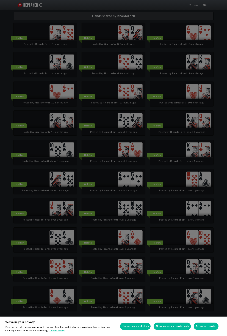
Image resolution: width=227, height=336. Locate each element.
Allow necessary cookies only (172, 326)
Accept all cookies (206, 326)
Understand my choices (135, 326)
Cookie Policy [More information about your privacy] (57, 330)
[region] (113, 326)
